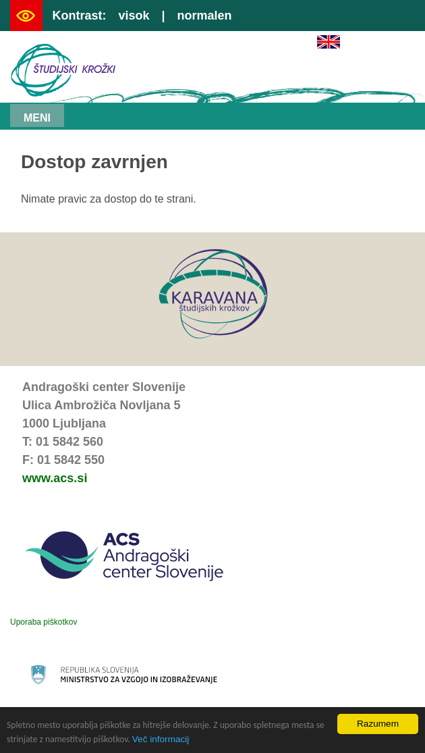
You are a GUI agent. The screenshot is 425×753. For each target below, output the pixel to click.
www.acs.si (54, 478)
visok (133, 15)
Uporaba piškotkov (43, 622)
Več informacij (161, 740)
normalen (204, 15)
